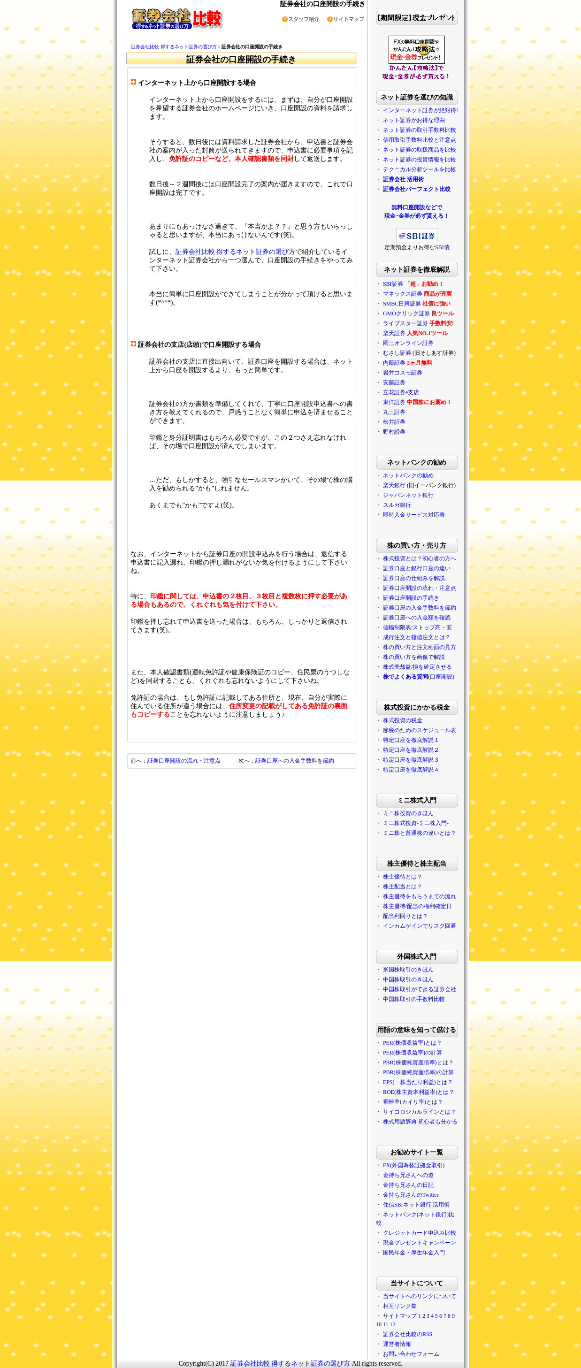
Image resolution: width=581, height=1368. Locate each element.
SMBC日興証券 (402, 303)
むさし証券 (397, 353)
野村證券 (394, 431)
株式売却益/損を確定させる (417, 667)
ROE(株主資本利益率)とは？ (418, 1092)
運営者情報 (397, 1344)
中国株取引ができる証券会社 (419, 989)
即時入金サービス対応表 (414, 515)
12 (392, 1324)
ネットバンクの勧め (408, 475)
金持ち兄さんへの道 (408, 1175)
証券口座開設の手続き (411, 598)
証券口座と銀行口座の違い (417, 568)
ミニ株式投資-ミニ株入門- (416, 823)
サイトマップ (400, 1316)
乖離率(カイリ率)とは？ (413, 1102)
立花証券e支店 (401, 392)
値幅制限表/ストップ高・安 (417, 627)
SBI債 (442, 247)
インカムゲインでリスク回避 (419, 926)
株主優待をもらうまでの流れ (419, 896)
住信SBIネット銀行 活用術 (416, 1204)
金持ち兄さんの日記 (408, 1185)
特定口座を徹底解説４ (411, 769)
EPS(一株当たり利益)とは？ (418, 1082)
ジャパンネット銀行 (408, 495)
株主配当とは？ (402, 886)
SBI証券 (393, 284)
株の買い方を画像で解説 (414, 657)
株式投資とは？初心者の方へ (419, 558)
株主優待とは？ (402, 876)
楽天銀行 (394, 485)
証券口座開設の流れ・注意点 (184, 760)
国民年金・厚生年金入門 (414, 1252)
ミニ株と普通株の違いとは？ (419, 833)
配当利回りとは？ (405, 916)
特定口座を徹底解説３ (411, 760)
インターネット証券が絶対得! (420, 110)
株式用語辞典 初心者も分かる (420, 1121)
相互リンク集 (400, 1306)
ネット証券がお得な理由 (414, 120)
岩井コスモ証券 (402, 372)
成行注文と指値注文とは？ (417, 637)
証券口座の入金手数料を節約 (419, 607)
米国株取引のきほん (408, 969)
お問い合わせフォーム (411, 1354)
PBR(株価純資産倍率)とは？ (418, 1062)
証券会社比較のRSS (407, 1334)
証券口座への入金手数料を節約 (294, 760)
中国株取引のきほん (408, 979)
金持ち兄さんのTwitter (410, 1195)
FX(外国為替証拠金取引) (413, 1165)
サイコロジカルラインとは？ (419, 1111)
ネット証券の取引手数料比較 (419, 130)
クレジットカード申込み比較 (419, 1233)
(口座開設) (418, 676)
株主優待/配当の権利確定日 (417, 906)
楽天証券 (394, 333)
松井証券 (394, 422)
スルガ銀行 (397, 505)
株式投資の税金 (402, 720)
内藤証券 (394, 362)
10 (379, 1324)
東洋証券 (394, 402)
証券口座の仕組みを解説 (414, 578)
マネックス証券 (402, 293)
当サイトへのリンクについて (419, 1296)
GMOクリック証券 (406, 313)
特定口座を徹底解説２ (411, 750)
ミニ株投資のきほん (408, 813)
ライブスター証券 (405, 323)
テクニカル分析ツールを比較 (419, 169)
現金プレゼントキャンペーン (419, 1242)
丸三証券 (394, 412)
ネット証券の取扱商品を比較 (419, 149)
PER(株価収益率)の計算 (412, 1052)
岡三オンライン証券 (408, 343)
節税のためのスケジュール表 (419, 730)
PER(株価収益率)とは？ (412, 1042)
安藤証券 (394, 382)
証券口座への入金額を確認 (417, 617)
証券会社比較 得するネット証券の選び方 (174, 46)
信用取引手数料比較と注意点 (419, 140)
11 (386, 1324)
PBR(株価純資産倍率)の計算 (418, 1072)
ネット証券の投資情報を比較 (419, 159)
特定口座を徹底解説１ (411, 740)
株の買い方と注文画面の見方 (419, 647)
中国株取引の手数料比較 (414, 999)
